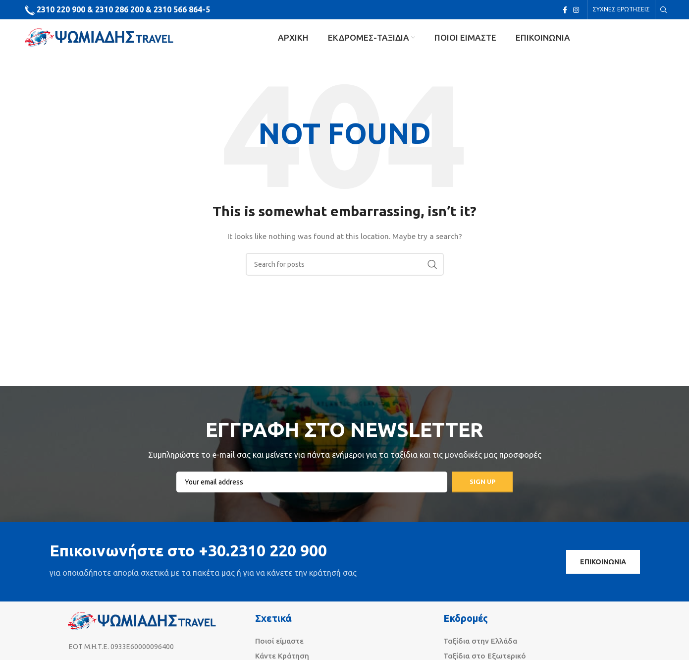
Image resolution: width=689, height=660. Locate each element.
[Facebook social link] (565, 10)
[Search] (662, 10)
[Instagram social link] (576, 10)
